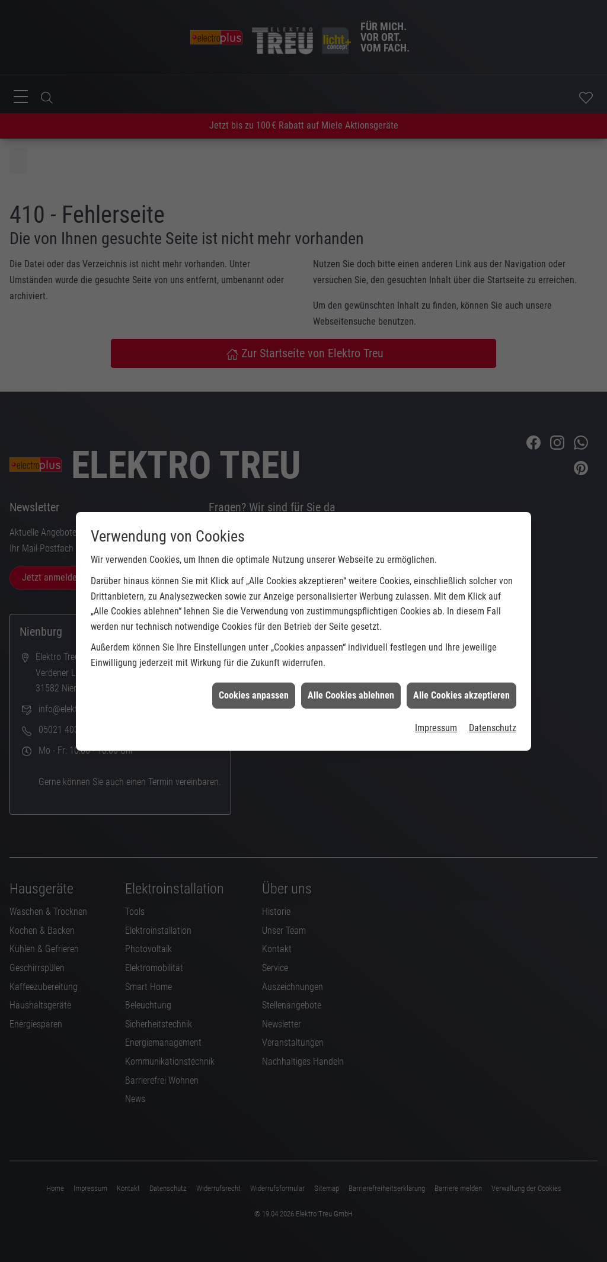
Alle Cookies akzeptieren (461, 653)
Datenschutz (492, 687)
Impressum (436, 687)
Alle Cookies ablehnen (351, 653)
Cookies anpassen (254, 653)
